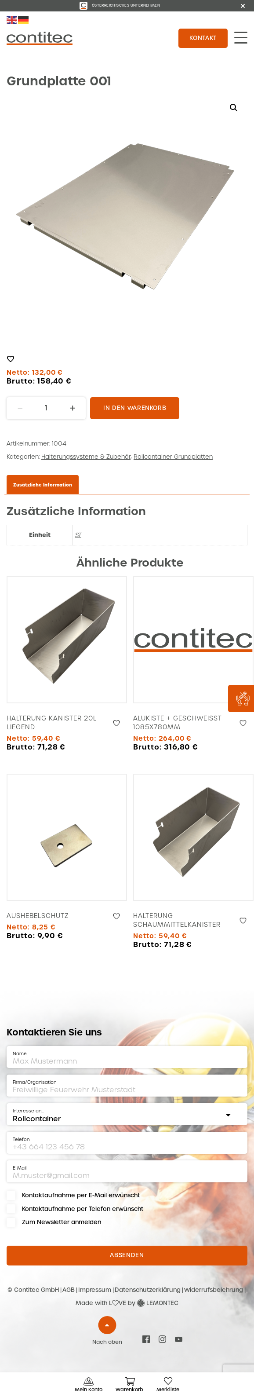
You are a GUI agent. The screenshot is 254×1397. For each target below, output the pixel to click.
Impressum (94, 1290)
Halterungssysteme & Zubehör (86, 457)
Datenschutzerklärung (148, 1290)
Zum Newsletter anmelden (61, 1222)
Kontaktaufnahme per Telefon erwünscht (82, 1209)
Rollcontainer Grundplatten (173, 457)
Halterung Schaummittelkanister (177, 920)
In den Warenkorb (134, 408)
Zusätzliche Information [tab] (42, 485)
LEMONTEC (162, 1303)
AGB (68, 1290)
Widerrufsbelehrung (213, 1290)
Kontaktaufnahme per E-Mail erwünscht (81, 1195)
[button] (234, 108)
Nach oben (107, 1342)
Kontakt (203, 38)
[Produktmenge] (46, 408)
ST (78, 535)
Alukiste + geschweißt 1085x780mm (177, 722)
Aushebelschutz (38, 916)
